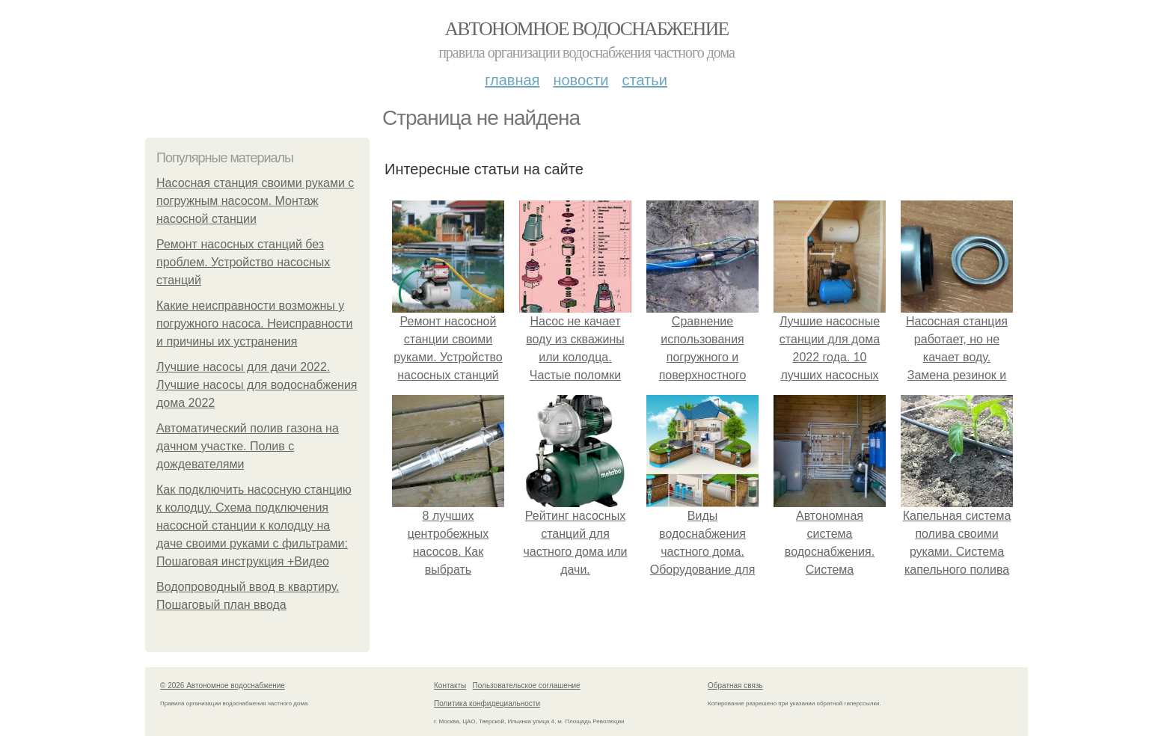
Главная (512, 80)
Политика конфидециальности (487, 703)
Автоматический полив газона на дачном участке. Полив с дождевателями (247, 446)
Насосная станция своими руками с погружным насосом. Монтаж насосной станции (255, 201)
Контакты (450, 685)
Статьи (644, 80)
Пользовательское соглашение (527, 685)
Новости (580, 80)
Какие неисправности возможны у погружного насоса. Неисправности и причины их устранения (254, 323)
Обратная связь (735, 685)
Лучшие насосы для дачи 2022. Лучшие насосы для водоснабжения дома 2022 (257, 385)
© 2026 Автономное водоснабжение (222, 685)
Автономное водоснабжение (586, 29)
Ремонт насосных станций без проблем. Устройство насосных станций (243, 262)
